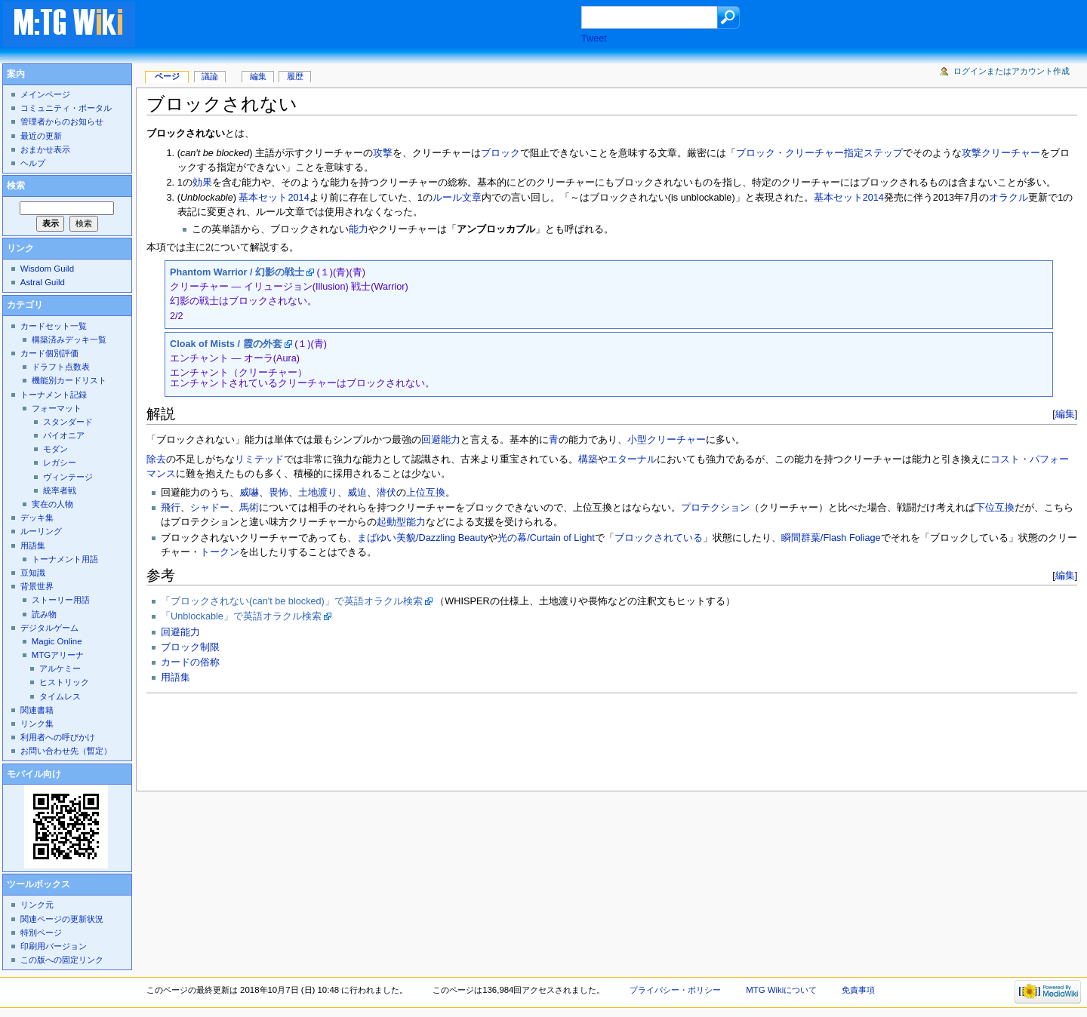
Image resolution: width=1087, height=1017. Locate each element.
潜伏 (386, 492)
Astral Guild (42, 282)
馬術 (249, 507)
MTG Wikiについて (781, 989)
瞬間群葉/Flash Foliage (831, 538)
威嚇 (249, 492)
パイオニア (64, 435)
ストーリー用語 (61, 599)
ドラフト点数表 (61, 366)
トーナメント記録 (53, 394)
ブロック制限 (190, 647)
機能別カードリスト (69, 380)
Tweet (594, 38)
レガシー (59, 462)
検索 (16, 185)
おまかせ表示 (45, 149)
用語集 (175, 677)
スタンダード (68, 421)
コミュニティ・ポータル (66, 107)
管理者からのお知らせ (61, 121)
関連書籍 (37, 709)
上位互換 (425, 492)
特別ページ (41, 932)
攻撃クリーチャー (1001, 153)
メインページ (45, 94)
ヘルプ (32, 162)
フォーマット (57, 408)
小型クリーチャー (666, 440)
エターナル (632, 459)
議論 (210, 76)
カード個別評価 (49, 353)
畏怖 (278, 492)
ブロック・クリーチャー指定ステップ (819, 153)
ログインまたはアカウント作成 (1011, 70)
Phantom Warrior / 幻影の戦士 (237, 272)
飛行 (170, 507)
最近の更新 (41, 135)
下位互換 (995, 507)
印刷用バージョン (53, 946)
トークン (219, 552)
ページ (167, 76)
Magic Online (57, 641)
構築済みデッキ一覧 (69, 339)
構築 (588, 459)
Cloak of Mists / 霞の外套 (226, 344)
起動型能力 (401, 522)
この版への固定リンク (61, 959)
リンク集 (37, 723)
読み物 (44, 614)
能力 (358, 229)
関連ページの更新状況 (61, 918)
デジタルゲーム (49, 627)
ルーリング (41, 531)
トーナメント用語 (65, 559)
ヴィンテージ (68, 476)
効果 (202, 182)
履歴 (295, 76)
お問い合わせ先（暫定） (66, 750)
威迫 (357, 492)
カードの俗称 (190, 662)
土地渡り (317, 492)
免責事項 (858, 989)
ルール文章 (457, 197)
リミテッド (259, 459)
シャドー (209, 507)
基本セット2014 (274, 197)
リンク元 (37, 904)
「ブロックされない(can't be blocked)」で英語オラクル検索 (292, 601)
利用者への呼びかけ (57, 737)
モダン (55, 448)
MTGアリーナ (58, 654)
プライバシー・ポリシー (675, 989)
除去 (156, 459)
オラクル (1008, 197)
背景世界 (37, 586)
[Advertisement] (373, 25)
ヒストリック (64, 682)
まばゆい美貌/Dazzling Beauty (422, 538)
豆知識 (32, 572)
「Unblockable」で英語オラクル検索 (241, 616)
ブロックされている (658, 538)
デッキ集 (37, 517)
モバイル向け (34, 774)
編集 (1065, 413)
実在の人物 (52, 503)
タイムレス (60, 696)
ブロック (500, 153)
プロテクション (715, 507)
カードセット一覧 (53, 325)
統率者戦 (59, 490)
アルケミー (60, 668)
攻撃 (383, 153)
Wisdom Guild (47, 268)
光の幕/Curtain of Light (546, 538)
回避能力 (440, 440)
